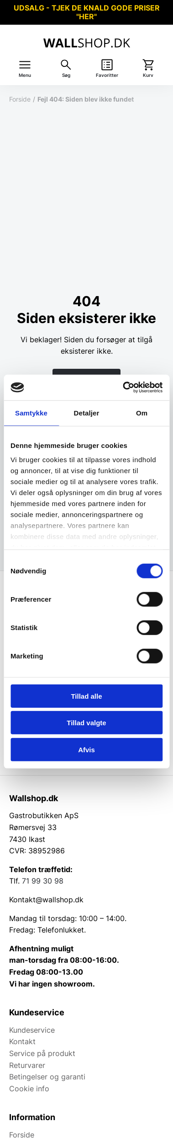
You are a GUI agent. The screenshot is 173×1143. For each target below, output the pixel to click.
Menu (25, 75)
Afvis (86, 749)
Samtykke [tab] (31, 412)
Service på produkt (42, 1053)
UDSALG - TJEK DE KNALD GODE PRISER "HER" (87, 12)
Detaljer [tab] (87, 412)
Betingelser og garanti (47, 1076)
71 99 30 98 (42, 880)
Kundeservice (32, 1030)
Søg (66, 75)
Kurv (148, 75)
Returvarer (27, 1065)
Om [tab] (141, 412)
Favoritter (107, 75)
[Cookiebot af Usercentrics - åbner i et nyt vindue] (123, 388)
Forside (20, 99)
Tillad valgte (86, 723)
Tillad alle (86, 696)
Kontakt (22, 1041)
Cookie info (29, 1088)
